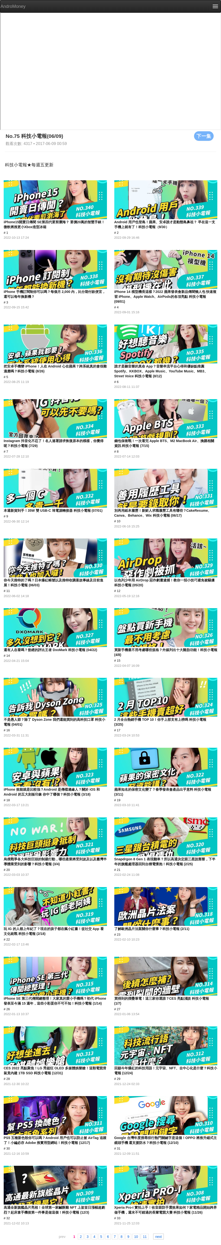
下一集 (203, 136)
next (158, 1237)
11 (145, 1237)
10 (136, 1237)
